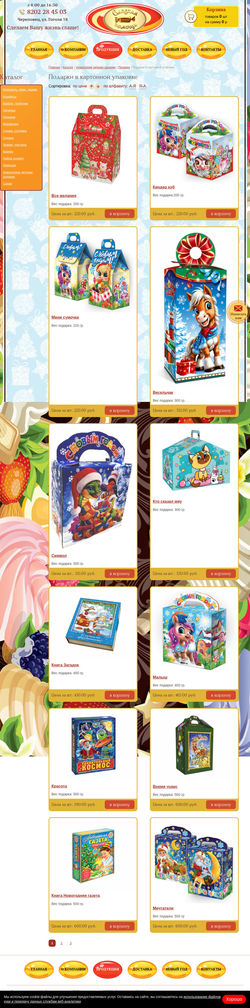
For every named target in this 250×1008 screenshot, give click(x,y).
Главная (54, 67)
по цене (80, 86)
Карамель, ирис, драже (20, 89)
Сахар (7, 183)
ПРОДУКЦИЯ (107, 50)
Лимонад (9, 165)
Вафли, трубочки (15, 103)
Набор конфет (13, 158)
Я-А (142, 86)
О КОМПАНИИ (73, 50)
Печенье (9, 110)
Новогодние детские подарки (18, 174)
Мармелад (11, 124)
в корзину (120, 213)
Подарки (124, 67)
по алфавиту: (116, 86)
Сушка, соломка (15, 131)
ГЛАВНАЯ (39, 50)
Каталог (68, 67)
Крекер (8, 151)
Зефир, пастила (14, 145)
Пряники (9, 117)
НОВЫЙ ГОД (177, 50)
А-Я (132, 86)
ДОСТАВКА (142, 50)
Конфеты (9, 96)
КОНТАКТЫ (211, 50)
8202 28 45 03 (46, 12)
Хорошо (234, 999)
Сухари (8, 138)
